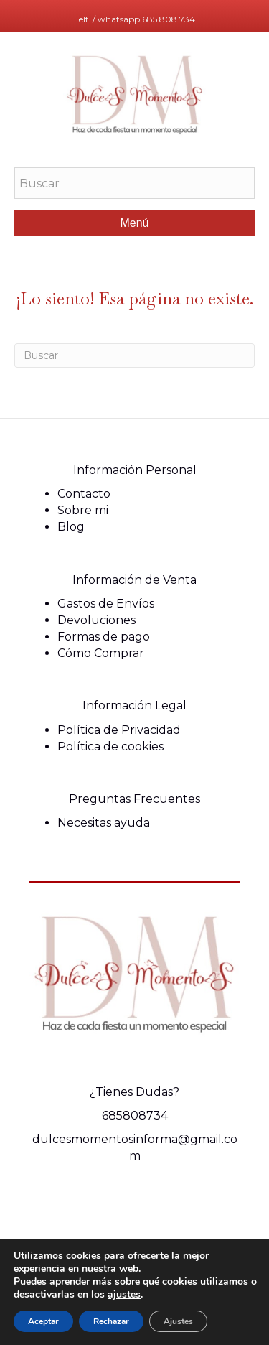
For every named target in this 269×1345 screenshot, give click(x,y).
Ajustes (178, 1321)
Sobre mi (82, 510)
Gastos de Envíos (105, 603)
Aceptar (43, 1321)
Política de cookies (110, 746)
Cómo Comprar (100, 653)
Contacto (83, 494)
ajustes (124, 1294)
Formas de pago (103, 636)
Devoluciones (96, 620)
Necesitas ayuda (103, 822)
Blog (71, 527)
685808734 (135, 1115)
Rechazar (111, 1321)
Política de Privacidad (119, 730)
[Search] (134, 355)
